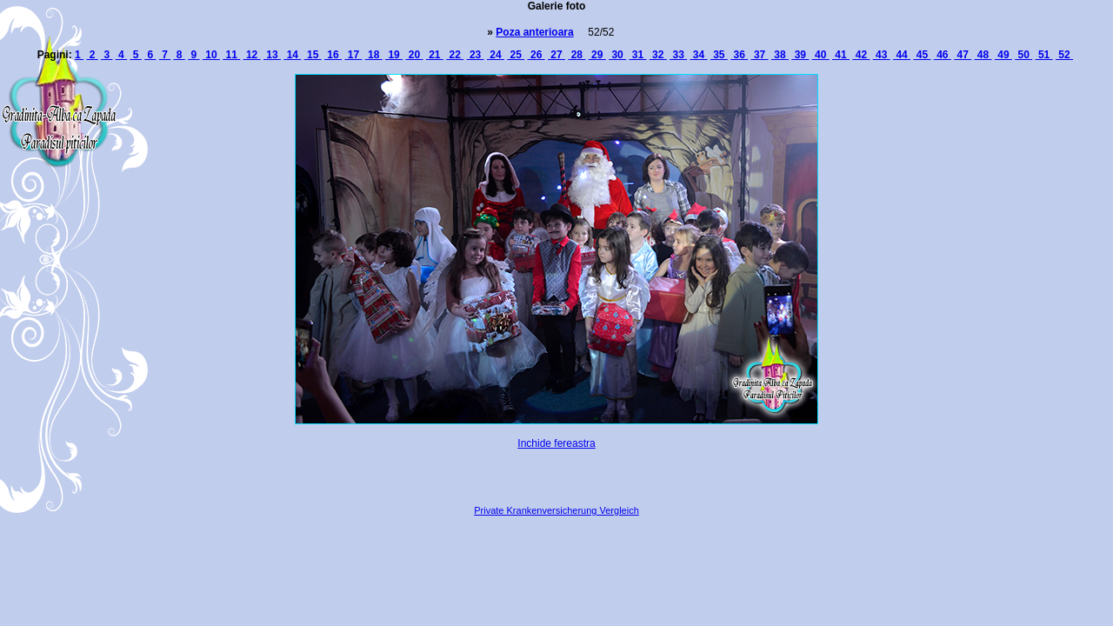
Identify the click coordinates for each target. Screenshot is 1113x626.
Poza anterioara (534, 32)
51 (1044, 55)
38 (780, 55)
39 (800, 55)
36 (739, 55)
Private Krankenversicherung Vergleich (556, 510)
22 (454, 55)
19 (394, 55)
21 (434, 55)
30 (617, 55)
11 (231, 55)
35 (719, 55)
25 (515, 55)
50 (1023, 55)
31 (637, 55)
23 (475, 55)
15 (313, 55)
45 (921, 55)
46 (942, 55)
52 (1064, 55)
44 (901, 55)
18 (374, 55)
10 (211, 55)
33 (678, 55)
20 (414, 55)
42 (861, 55)
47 (962, 55)
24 (495, 55)
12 (252, 55)
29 (597, 55)
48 (983, 55)
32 (658, 55)
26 (536, 55)
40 (821, 55)
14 (292, 55)
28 (576, 55)
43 (881, 55)
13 (272, 55)
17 (353, 55)
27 (556, 55)
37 (760, 55)
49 (1003, 55)
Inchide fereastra (556, 443)
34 (699, 55)
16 (333, 55)
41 (841, 55)
